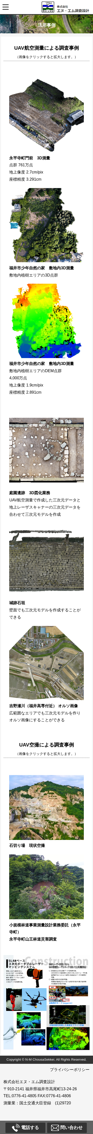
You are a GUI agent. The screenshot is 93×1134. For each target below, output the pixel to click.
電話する (25, 1128)
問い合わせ (67, 1128)
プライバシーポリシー (70, 1070)
